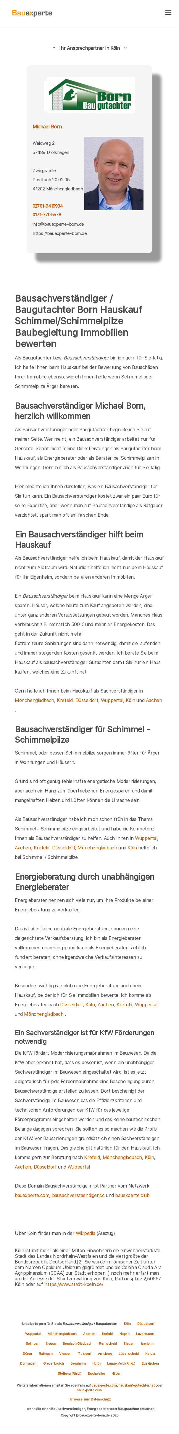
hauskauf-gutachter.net (136, 1385)
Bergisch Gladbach (78, 1343)
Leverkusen (145, 1334)
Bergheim (78, 1363)
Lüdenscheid (129, 1354)
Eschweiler (97, 1373)
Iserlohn (147, 1343)
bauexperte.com (32, 1195)
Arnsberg (105, 1354)
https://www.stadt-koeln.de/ (73, 1284)
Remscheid (108, 1343)
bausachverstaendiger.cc (78, 1195)
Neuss (51, 1343)
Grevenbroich (54, 1363)
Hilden (116, 1373)
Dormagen (28, 1363)
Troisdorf (85, 1354)
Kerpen (150, 1354)
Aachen (154, 700)
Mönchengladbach (34, 700)
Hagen (125, 1334)
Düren (28, 1354)
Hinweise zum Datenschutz (89, 1399)
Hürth (96, 1363)
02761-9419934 (48, 206)
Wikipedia (86, 1233)
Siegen (129, 1343)
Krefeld (64, 700)
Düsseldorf (86, 700)
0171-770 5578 (47, 214)
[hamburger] (168, 13)
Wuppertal (112, 700)
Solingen (33, 1343)
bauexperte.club (132, 1195)
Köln (130, 700)
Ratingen (46, 1354)
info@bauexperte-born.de (58, 224)
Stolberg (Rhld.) (70, 1373)
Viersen (65, 1354)
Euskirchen (150, 1363)
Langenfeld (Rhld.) (121, 1363)
